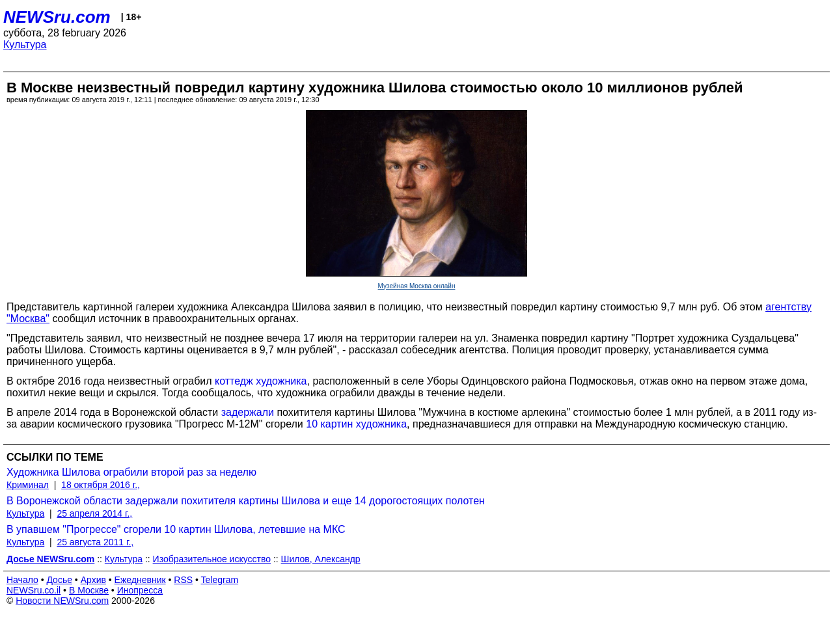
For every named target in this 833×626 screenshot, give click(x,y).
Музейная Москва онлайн (417, 286)
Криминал (28, 485)
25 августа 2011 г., (95, 542)
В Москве (89, 590)
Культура (25, 44)
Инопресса (140, 590)
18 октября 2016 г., (100, 485)
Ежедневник (140, 580)
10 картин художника (356, 423)
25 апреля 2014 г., (94, 513)
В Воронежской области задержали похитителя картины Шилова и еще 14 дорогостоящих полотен (246, 500)
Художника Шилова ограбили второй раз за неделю (131, 472)
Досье (59, 580)
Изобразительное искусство (212, 559)
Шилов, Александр (321, 559)
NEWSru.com (57, 17)
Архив (93, 580)
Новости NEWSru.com (62, 600)
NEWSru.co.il (34, 590)
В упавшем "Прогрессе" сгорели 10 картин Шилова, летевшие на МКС (176, 529)
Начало (22, 580)
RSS (183, 580)
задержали (247, 412)
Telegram (220, 580)
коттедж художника (261, 381)
